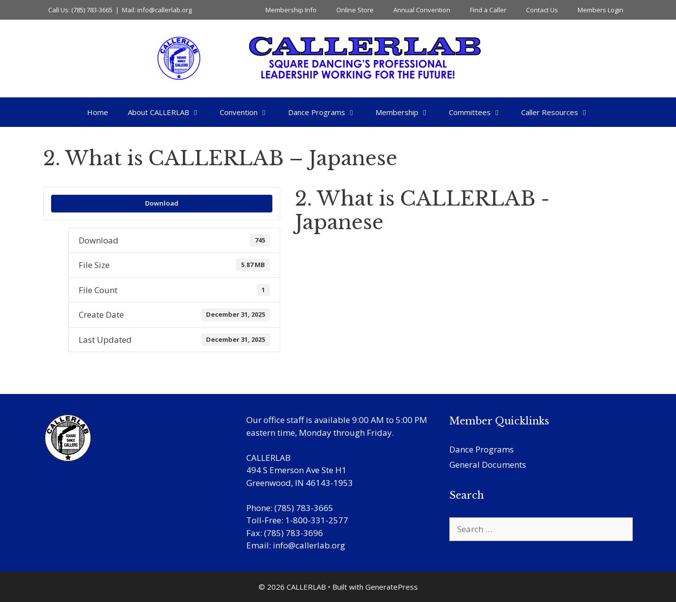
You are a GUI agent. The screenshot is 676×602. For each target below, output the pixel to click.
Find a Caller (488, 9)
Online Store (355, 9)
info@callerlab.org (309, 545)
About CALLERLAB (169, 112)
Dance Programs (327, 112)
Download (161, 203)
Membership (407, 112)
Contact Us (542, 9)
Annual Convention (421, 9)
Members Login (600, 9)
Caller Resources (560, 112)
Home (97, 112)
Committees (480, 112)
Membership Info (291, 9)
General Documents (487, 464)
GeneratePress (391, 587)
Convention (249, 112)
